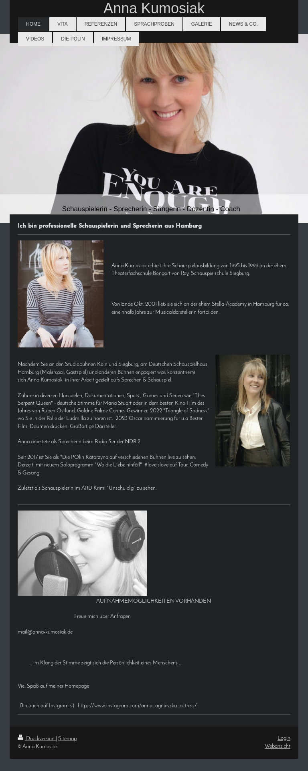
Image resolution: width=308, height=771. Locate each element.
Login (284, 738)
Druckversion (37, 739)
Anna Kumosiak (154, 8)
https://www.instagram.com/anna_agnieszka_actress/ (137, 706)
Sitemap (67, 739)
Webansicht (277, 746)
